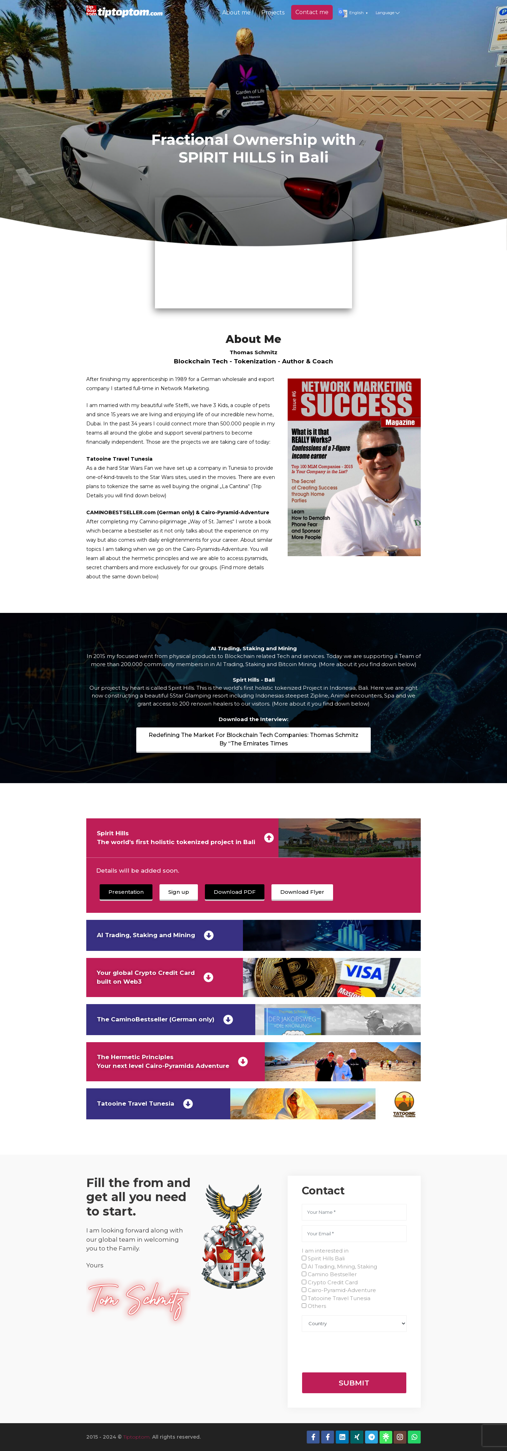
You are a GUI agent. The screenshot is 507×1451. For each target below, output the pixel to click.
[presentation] (355, 1350)
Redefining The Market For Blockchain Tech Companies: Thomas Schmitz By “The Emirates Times (253, 739)
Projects (272, 12)
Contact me (311, 12)
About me (236, 12)
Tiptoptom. (137, 1437)
